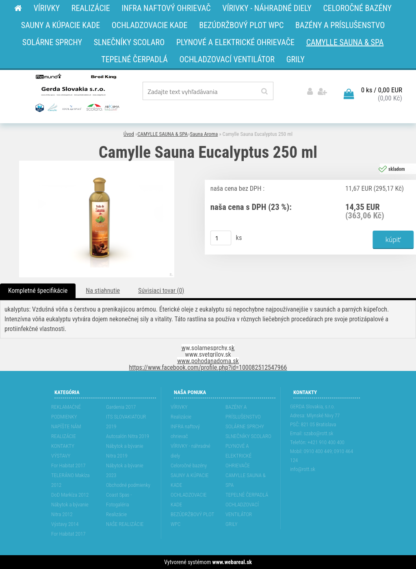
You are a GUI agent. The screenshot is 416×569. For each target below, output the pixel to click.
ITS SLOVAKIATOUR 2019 (126, 421)
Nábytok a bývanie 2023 (124, 470)
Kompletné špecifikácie (37, 290)
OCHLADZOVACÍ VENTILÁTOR (242, 509)
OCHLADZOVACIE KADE (188, 500)
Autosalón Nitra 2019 (127, 436)
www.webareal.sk (232, 562)
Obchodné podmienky (128, 485)
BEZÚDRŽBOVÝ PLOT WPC (192, 519)
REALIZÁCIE (63, 436)
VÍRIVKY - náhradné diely (190, 451)
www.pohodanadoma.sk (208, 361)
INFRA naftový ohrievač (185, 431)
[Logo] (76, 92)
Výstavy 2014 (64, 524)
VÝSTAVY (60, 456)
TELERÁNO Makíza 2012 (70, 480)
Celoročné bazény (189, 465)
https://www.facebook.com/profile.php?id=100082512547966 (208, 367)
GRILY (231, 524)
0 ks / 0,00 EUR (381, 90)
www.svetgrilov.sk (208, 354)
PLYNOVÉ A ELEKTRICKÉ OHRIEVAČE (238, 456)
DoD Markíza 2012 (70, 495)
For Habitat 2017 (68, 465)
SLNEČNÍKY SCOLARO (248, 436)
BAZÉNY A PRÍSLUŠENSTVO (243, 412)
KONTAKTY (62, 446)
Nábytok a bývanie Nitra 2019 (124, 451)
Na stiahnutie (103, 290)
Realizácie (116, 514)
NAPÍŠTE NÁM (66, 426)
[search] (264, 91)
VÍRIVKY (179, 407)
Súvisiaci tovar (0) (161, 290)
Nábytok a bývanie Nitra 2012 (70, 509)
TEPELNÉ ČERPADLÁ (246, 495)
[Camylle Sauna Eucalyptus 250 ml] (96, 164)
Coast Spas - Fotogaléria (119, 500)
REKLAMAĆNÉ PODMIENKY (66, 412)
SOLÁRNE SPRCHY (244, 426)
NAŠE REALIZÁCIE (124, 524)
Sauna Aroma (204, 134)
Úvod (129, 134)
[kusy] (221, 238)
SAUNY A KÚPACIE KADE (190, 480)
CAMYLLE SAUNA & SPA (162, 134)
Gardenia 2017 (121, 407)
